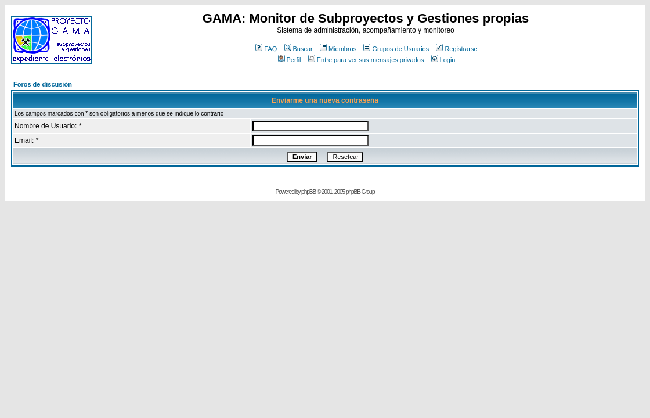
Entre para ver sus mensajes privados (366, 59)
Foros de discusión (42, 84)
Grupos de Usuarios (396, 48)
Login (443, 59)
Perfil (289, 59)
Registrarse (456, 48)
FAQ (266, 48)
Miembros (338, 48)
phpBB (308, 192)
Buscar (298, 48)
